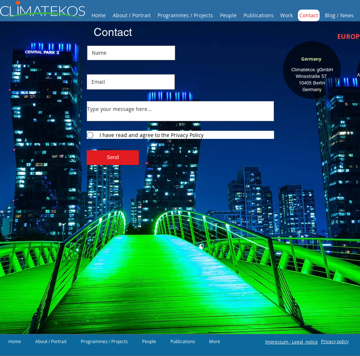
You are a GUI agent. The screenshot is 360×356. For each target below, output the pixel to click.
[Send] (113, 157)
